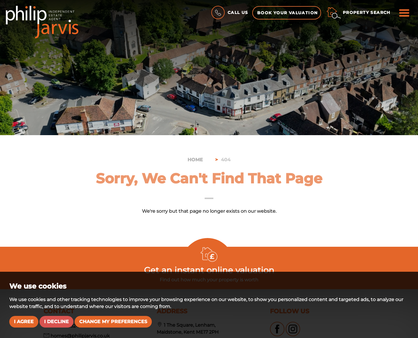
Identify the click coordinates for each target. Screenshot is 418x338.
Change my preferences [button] (113, 321)
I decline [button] (56, 321)
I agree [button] (24, 321)
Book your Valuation (287, 12)
